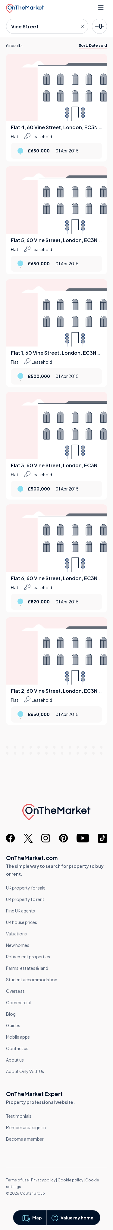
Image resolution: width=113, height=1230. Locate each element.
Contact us (17, 1048)
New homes (17, 945)
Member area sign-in (26, 1127)
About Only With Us (25, 1071)
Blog (11, 1014)
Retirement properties (28, 956)
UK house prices (21, 922)
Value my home (77, 1217)
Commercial (18, 1002)
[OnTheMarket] (25, 7)
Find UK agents (20, 910)
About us (15, 1059)
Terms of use (17, 1180)
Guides (13, 1025)
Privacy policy (43, 1180)
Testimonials (18, 1116)
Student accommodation (31, 979)
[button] (31, 1217)
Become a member (25, 1139)
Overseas (15, 991)
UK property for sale (26, 887)
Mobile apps (18, 1037)
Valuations (16, 933)
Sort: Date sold (93, 45)
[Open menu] (101, 7)
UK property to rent (25, 899)
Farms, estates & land (27, 968)
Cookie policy (70, 1180)
